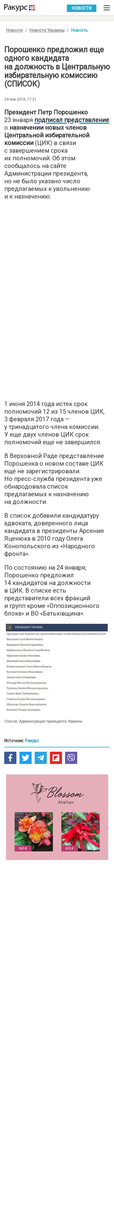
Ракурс (32, 740)
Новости (82, 8)
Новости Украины (46, 30)
